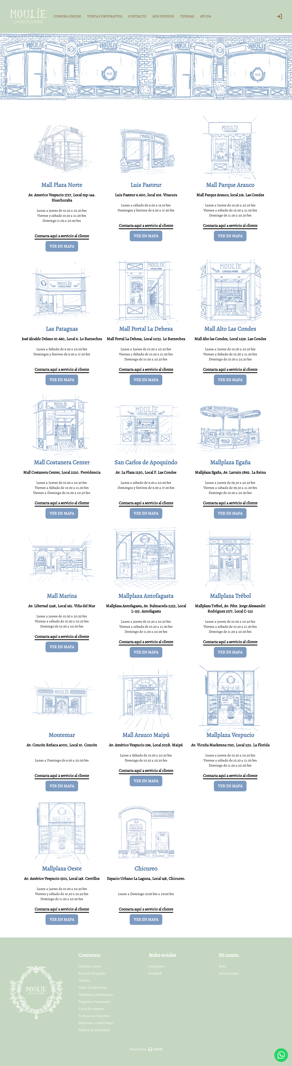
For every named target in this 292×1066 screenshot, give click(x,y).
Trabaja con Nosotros (94, 1015)
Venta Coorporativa (92, 987)
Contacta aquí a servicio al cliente (62, 236)
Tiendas (84, 980)
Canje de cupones (91, 1008)
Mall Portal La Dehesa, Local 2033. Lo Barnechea (146, 339)
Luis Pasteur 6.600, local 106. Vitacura (146, 195)
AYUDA (205, 16)
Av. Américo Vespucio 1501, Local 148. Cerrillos (61, 878)
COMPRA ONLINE (67, 16)
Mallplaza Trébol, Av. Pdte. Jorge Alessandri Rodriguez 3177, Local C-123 (230, 608)
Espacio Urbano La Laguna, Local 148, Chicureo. (146, 878)
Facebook (155, 973)
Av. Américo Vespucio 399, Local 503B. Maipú (146, 745)
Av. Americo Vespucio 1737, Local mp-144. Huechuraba (61, 197)
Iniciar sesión (229, 973)
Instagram (156, 966)
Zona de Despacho (91, 973)
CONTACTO (137, 16)
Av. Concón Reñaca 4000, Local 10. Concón (62, 745)
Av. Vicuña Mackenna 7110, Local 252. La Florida (230, 745)
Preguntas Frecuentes (94, 1001)
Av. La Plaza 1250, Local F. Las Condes (146, 472)
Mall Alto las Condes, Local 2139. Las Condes (230, 339)
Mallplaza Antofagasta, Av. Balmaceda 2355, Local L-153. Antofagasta (146, 608)
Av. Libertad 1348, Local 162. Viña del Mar (61, 606)
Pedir (222, 966)
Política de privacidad (94, 1030)
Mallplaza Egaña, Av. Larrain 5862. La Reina (230, 472)
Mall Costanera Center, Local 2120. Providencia (61, 472)
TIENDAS (187, 16)
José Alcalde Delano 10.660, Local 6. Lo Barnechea (62, 339)
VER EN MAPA (62, 246)
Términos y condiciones (95, 994)
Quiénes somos (89, 966)
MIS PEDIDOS (163, 16)
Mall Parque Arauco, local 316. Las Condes (230, 195)
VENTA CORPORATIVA (104, 16)
